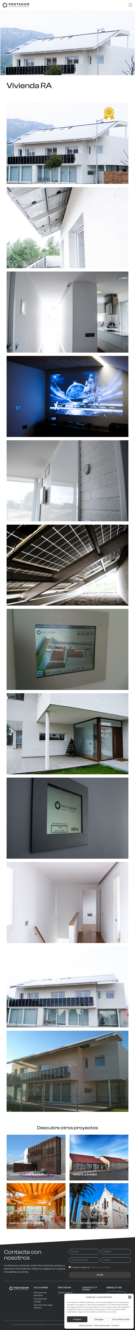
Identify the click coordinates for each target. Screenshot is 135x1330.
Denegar (99, 1319)
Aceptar (77, 1319)
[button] (129, 1297)
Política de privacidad (102, 1325)
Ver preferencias (120, 1319)
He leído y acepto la (90, 1267)
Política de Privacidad (99, 1267)
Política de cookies (85, 1325)
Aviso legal (115, 1325)
